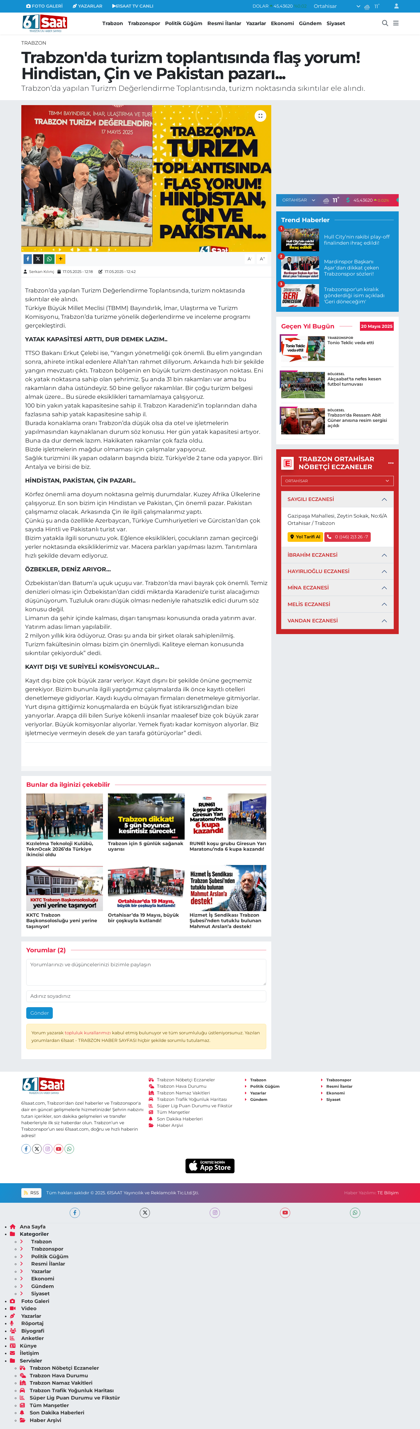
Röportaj (26, 1323)
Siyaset (336, 23)
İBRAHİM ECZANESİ (312, 555)
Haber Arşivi (166, 1125)
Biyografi (27, 1331)
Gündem (310, 23)
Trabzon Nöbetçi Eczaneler (182, 1079)
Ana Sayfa (28, 1227)
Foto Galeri (29, 1301)
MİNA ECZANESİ (308, 588)
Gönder (39, 1013)
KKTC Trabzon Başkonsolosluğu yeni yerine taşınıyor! (61, 920)
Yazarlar (256, 23)
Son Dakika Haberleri (176, 1119)
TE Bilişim (388, 1192)
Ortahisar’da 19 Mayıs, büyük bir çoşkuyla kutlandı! (143, 917)
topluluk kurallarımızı (88, 1032)
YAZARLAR (87, 6)
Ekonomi (282, 23)
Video (23, 1308)
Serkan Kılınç (41, 271)
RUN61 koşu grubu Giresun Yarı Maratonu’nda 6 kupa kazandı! (228, 846)
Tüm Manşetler (169, 1112)
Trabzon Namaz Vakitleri (179, 1093)
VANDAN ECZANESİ (313, 621)
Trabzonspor (144, 23)
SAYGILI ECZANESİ (311, 499)
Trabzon (112, 23)
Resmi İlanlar (224, 23)
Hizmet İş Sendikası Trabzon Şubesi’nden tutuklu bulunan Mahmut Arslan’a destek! (225, 920)
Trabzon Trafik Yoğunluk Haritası (188, 1099)
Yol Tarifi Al (305, 536)
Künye (23, 1346)
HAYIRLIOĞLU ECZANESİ (318, 571)
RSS (31, 1192)
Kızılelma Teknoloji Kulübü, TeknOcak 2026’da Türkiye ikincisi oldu (59, 849)
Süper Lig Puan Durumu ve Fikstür (191, 1105)
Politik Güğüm (183, 23)
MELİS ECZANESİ (309, 604)
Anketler (27, 1338)
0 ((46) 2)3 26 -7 (347, 536)
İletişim (24, 1353)
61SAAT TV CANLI (132, 6)
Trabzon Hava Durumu (178, 1086)
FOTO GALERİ (44, 6)
